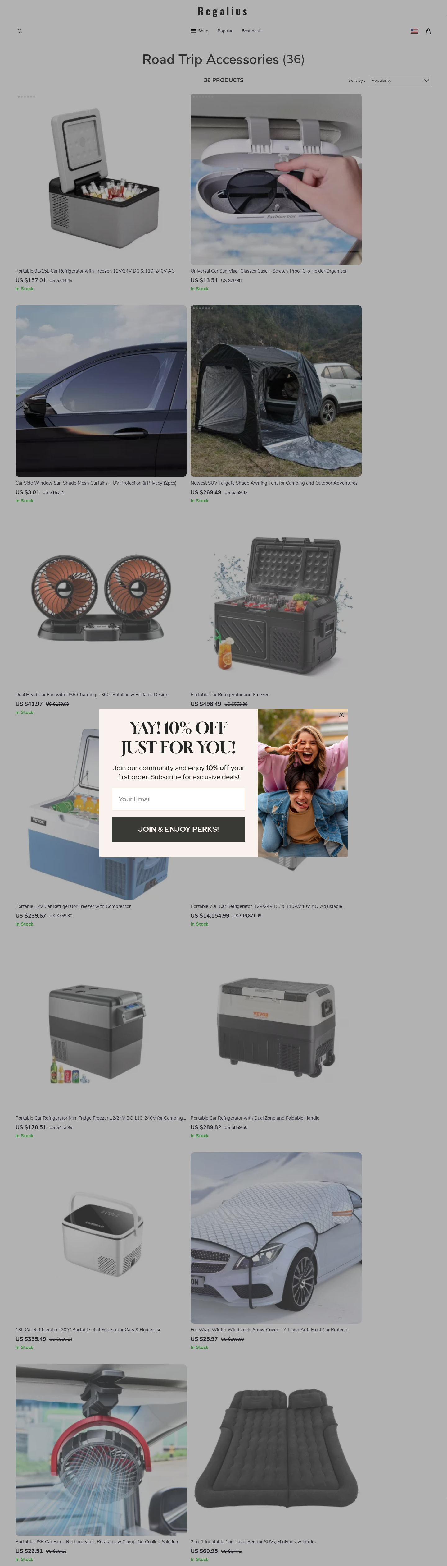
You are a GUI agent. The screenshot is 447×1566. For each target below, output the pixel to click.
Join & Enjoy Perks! (178, 829)
